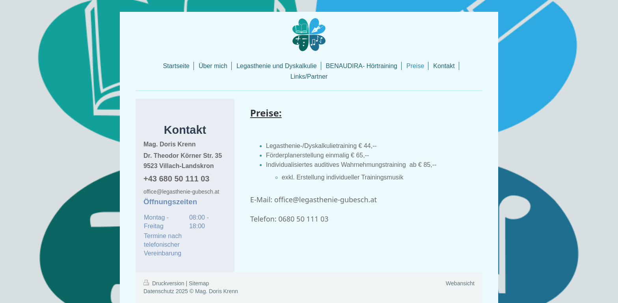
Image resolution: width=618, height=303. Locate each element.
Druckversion (164, 283)
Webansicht (460, 283)
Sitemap (199, 283)
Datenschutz (158, 291)
